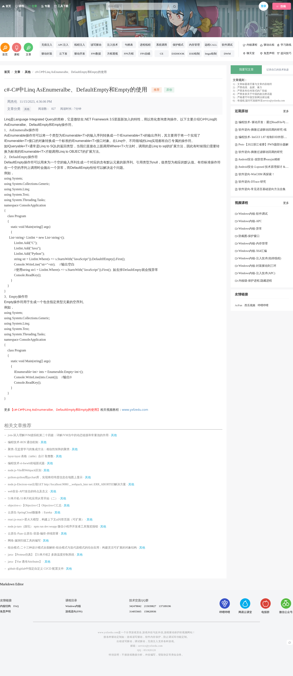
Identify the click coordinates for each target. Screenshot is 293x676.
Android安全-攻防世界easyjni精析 (257, 159)
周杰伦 (12, 101)
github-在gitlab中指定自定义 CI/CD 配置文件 (36, 568)
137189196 (165, 606)
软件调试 (227, 44)
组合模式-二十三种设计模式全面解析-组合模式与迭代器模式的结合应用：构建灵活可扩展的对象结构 (72, 547)
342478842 (135, 606)
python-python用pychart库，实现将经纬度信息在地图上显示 (45, 477)
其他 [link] (28, 72)
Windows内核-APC (248, 221)
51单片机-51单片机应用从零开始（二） (33, 498)
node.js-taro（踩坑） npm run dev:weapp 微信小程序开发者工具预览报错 (53, 526)
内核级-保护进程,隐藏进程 (253, 280)
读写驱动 (96, 44)
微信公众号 (286, 605)
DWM (227, 53)
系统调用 (161, 44)
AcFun (238, 305)
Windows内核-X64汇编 (251, 250)
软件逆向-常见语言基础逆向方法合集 (260, 189)
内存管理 (194, 44)
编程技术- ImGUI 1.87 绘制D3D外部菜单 (262, 137)
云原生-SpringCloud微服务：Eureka (30, 512)
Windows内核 (73, 606)
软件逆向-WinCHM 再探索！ (255, 174)
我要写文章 (246, 69)
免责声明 (5, 611)
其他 (26, 109)
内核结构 (5, 606)
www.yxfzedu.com (135, 409)
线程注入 (79, 44)
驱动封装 (46, 53)
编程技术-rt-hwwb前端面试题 (26, 463)
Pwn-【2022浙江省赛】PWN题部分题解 (261, 144)
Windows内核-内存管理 (251, 243)
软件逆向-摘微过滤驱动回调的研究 (259, 152)
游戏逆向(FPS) (73, 611)
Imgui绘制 (211, 53)
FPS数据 (96, 53)
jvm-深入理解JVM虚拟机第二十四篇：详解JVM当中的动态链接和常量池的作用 (58, 435)
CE (161, 53)
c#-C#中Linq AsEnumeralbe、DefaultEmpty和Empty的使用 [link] (71, 72)
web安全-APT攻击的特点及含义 (28, 491)
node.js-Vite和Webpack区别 (24, 470)
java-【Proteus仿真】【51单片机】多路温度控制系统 (41, 554)
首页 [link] (7, 72)
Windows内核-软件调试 (251, 213)
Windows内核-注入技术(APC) (255, 273)
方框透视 (112, 53)
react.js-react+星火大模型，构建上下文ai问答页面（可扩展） (46, 519)
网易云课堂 (245, 605)
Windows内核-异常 (248, 228)
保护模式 (178, 44)
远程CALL (211, 44)
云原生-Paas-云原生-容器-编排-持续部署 (33, 533)
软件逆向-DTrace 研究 (250, 181)
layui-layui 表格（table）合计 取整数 (30, 456)
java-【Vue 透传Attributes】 (25, 561)
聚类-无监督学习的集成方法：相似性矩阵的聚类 (39, 449)
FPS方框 (129, 53)
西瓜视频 (250, 305)
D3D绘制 (194, 53)
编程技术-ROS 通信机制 (23, 442)
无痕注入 (46, 44)
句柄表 (129, 44)
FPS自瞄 (145, 53)
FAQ (16, 606)
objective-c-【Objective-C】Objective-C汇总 (34, 505)
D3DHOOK (177, 53)
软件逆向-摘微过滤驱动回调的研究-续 (261, 129)
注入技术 (112, 44)
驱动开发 (79, 53)
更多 (286, 111)
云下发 (63, 53)
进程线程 (145, 44)
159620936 (150, 611)
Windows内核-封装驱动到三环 (255, 265)
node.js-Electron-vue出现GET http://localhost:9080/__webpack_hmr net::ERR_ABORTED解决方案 (67, 484)
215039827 (150, 606)
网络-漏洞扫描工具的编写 (24, 540)
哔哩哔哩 (263, 305)
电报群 (265, 605)
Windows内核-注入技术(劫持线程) (258, 258)
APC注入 (63, 44)
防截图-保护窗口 (247, 236)
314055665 (135, 611)
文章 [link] (17, 72)
